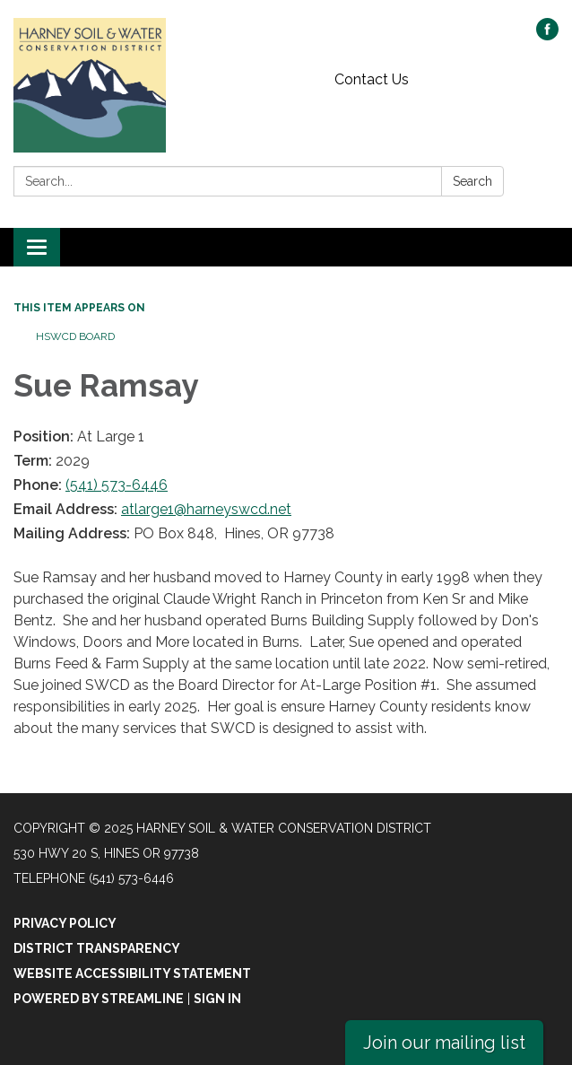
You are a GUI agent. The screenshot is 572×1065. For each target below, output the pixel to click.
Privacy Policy (65, 923)
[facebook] (547, 35)
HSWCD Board (75, 336)
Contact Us (371, 79)
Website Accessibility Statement (132, 973)
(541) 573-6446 (116, 484)
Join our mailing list (444, 1042)
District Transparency (96, 948)
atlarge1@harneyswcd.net (206, 509)
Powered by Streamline (98, 998)
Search (472, 181)
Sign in (217, 998)
